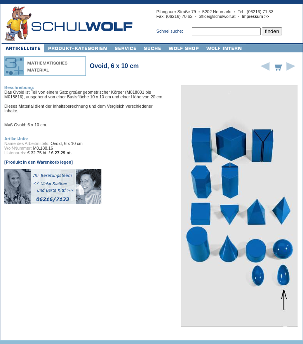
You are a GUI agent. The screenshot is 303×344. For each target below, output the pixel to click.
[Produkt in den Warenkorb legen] (38, 162)
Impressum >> (255, 16)
